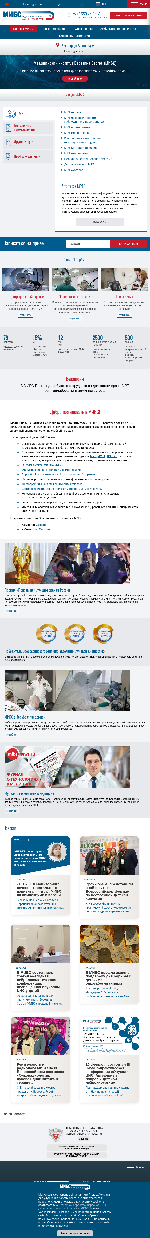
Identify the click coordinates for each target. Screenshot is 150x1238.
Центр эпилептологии (74, 35)
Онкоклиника (84, 28)
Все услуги (99, 222)
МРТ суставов (73, 170)
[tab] (30, 113)
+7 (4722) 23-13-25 (87, 13)
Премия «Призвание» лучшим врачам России (37, 590)
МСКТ (101, 456)
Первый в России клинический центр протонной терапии (58, 474)
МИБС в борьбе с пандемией (25, 717)
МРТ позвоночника (77, 127)
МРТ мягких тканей (77, 132)
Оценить (83, 1139)
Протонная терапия (54, 28)
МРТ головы (72, 112)
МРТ (34, 341)
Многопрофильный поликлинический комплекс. (52, 484)
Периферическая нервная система (88, 159)
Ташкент (44, 529)
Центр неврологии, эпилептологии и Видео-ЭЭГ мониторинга (61, 488)
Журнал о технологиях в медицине (29, 793)
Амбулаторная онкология (118, 28)
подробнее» (75, 78)
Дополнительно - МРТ (79, 164)
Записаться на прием (128, 15)
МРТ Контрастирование (80, 147)
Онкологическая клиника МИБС (42, 464)
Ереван (41, 524)
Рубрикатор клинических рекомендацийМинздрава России (76, 1155)
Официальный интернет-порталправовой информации (76, 1148)
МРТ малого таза (76, 153)
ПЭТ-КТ (112, 456)
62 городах (10, 346)
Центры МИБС (23, 28)
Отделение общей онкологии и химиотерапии (51, 469)
